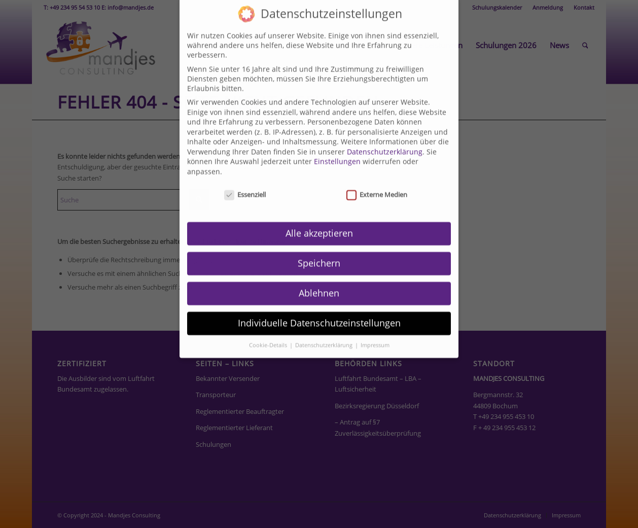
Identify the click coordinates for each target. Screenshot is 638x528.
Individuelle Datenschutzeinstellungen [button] (319, 303)
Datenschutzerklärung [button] (324, 324)
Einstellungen (337, 141)
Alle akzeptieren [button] (319, 213)
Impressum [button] (375, 324)
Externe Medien (376, 174)
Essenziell (245, 174)
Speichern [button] (319, 243)
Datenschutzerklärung (384, 131)
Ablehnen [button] (319, 273)
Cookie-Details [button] (269, 324)
